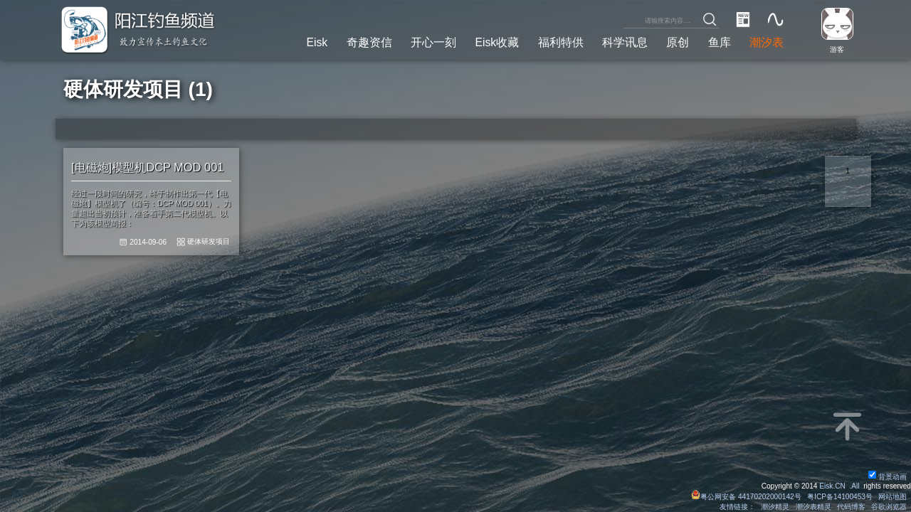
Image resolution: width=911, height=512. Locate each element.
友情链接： (737, 507)
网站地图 (892, 497)
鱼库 (719, 42)
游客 (837, 49)
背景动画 (887, 477)
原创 (677, 42)
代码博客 (851, 507)
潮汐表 (766, 42)
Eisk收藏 (497, 42)
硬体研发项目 (208, 241)
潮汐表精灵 (813, 507)
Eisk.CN (832, 486)
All (855, 486)
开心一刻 (433, 42)
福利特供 (561, 42)
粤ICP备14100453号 (840, 497)
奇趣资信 (369, 42)
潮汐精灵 (775, 507)
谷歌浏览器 (889, 507)
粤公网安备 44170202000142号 (747, 497)
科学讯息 (625, 42)
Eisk (316, 42)
